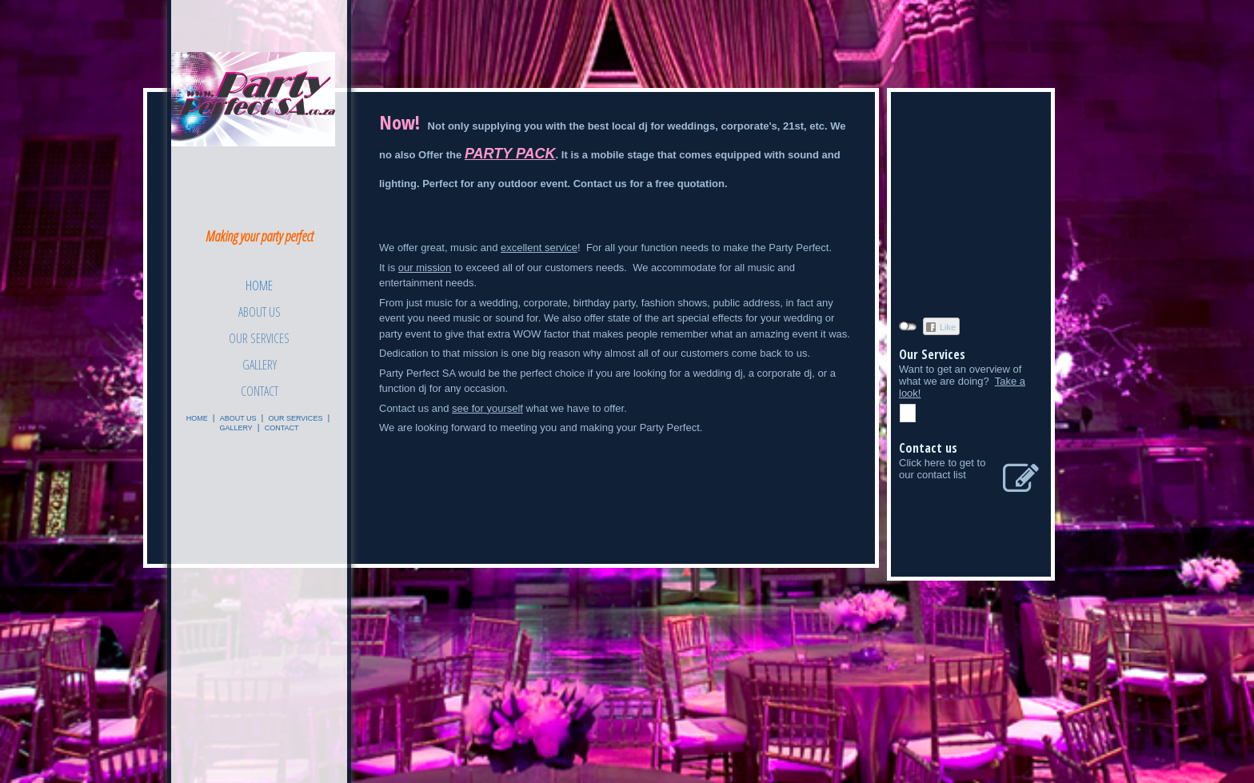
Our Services (259, 338)
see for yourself (487, 408)
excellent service (539, 248)
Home (259, 285)
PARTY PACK (510, 154)
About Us (259, 312)
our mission (424, 268)
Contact (259, 391)
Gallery (259, 365)
